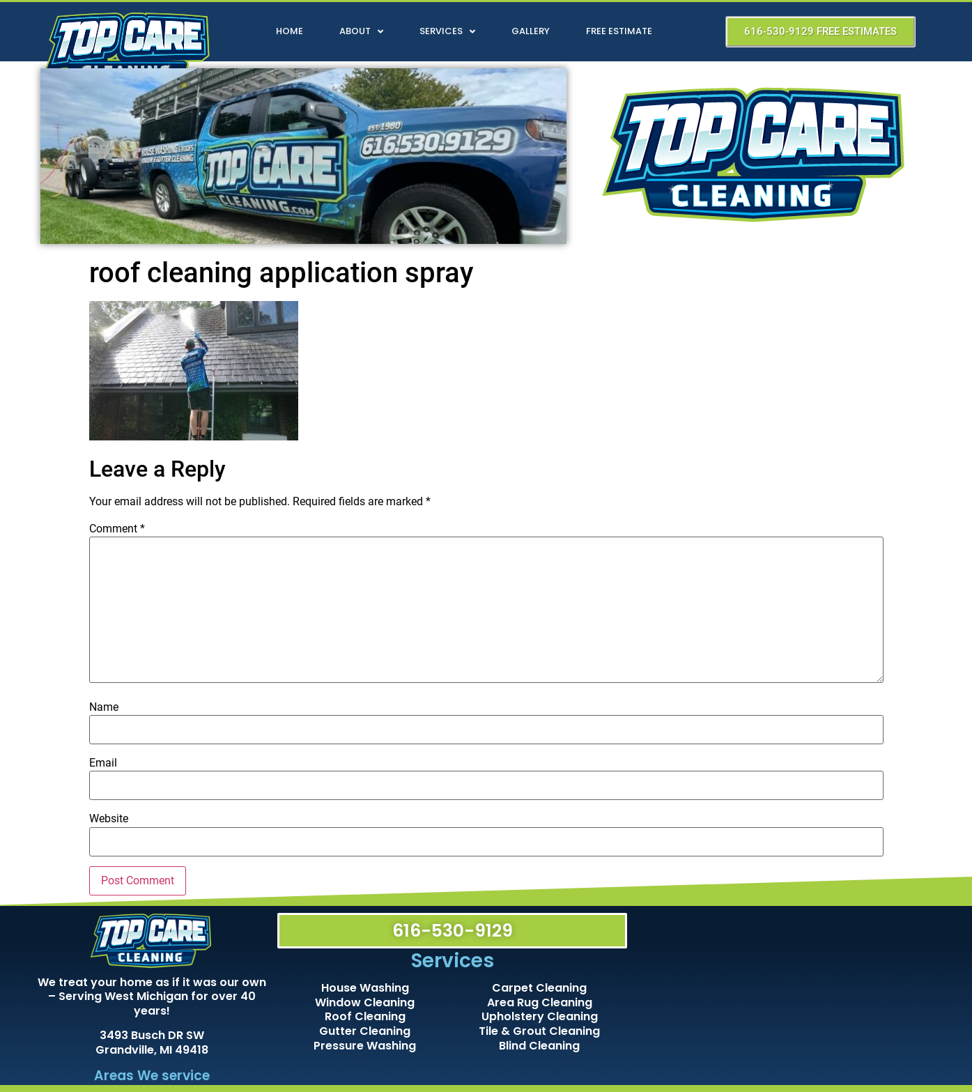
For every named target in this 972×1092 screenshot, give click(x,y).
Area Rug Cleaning (539, 1002)
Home (289, 31)
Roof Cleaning (365, 1016)
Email (103, 763)
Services (447, 31)
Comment (117, 529)
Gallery (530, 31)
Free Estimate (619, 31)
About (361, 31)
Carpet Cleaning (539, 988)
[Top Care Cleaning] (785, 992)
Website (108, 818)
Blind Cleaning (539, 1046)
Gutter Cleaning (364, 1031)
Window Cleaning (365, 1002)
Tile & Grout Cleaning (539, 1031)
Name (103, 707)
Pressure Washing (365, 1046)
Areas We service (152, 1075)
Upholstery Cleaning (539, 1016)
